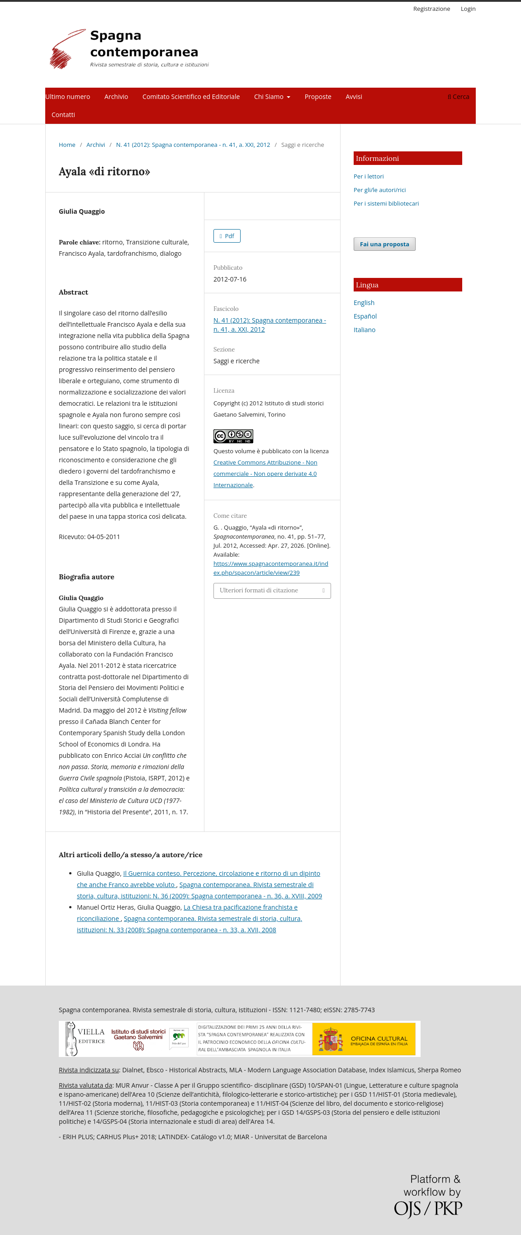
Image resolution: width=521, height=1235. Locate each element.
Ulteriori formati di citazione (259, 590)
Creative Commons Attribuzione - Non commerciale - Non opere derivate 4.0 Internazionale (265, 473)
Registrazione (431, 9)
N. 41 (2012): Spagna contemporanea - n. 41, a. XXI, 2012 (193, 145)
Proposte (318, 96)
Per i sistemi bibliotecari (386, 203)
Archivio (116, 96)
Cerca (458, 96)
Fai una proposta (384, 244)
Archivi (95, 145)
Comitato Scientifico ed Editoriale (191, 96)
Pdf (228, 236)
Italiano (365, 329)
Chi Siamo (269, 96)
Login (468, 9)
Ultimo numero (67, 96)
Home (67, 145)
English (364, 302)
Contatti (63, 114)
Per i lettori (369, 176)
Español (365, 316)
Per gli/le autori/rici (380, 190)
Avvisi (354, 96)
